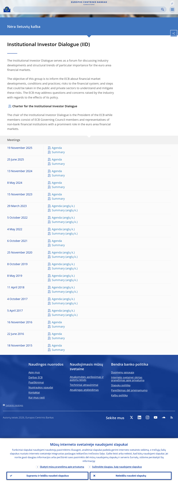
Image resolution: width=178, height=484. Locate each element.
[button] (172, 3)
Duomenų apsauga (122, 372)
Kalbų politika (119, 395)
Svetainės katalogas (14, 405)
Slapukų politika (120, 385)
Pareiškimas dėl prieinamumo (129, 390)
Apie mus (34, 372)
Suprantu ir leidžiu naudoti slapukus (47, 475)
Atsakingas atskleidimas (84, 390)
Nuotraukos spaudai (40, 387)
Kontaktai (34, 392)
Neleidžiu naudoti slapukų (130, 475)
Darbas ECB (35, 377)
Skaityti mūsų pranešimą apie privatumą (62, 466)
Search (162, 9)
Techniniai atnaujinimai (84, 385)
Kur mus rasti (36, 397)
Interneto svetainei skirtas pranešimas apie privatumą (127, 379)
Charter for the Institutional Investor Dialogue (44, 106)
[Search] (87, 9)
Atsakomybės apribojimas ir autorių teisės (87, 378)
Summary (58, 152)
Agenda (57, 148)
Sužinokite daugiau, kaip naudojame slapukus (117, 466)
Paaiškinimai (36, 382)
